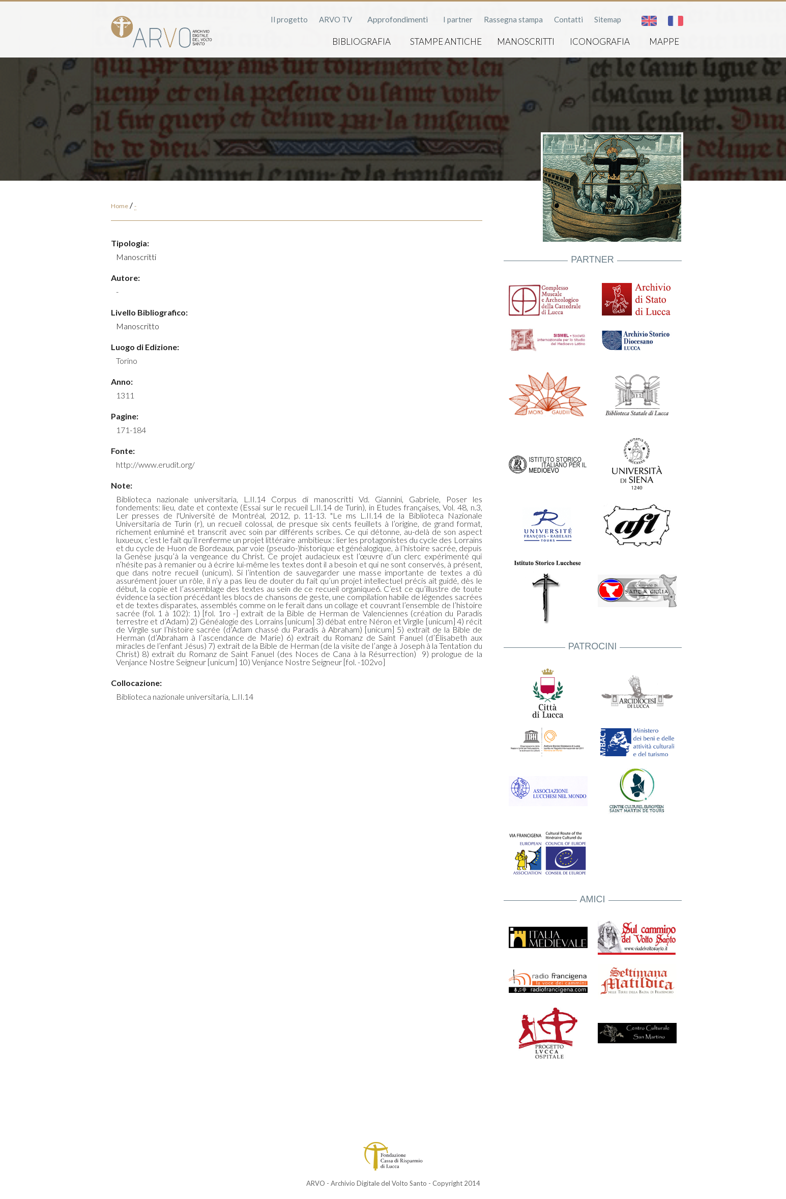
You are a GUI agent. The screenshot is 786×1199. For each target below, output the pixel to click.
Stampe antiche (446, 41)
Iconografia (600, 41)
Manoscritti (526, 41)
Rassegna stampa (513, 19)
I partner (458, 19)
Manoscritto (137, 326)
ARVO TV (335, 19)
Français (675, 21)
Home (119, 206)
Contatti (568, 19)
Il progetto (289, 19)
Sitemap (607, 19)
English (649, 21)
